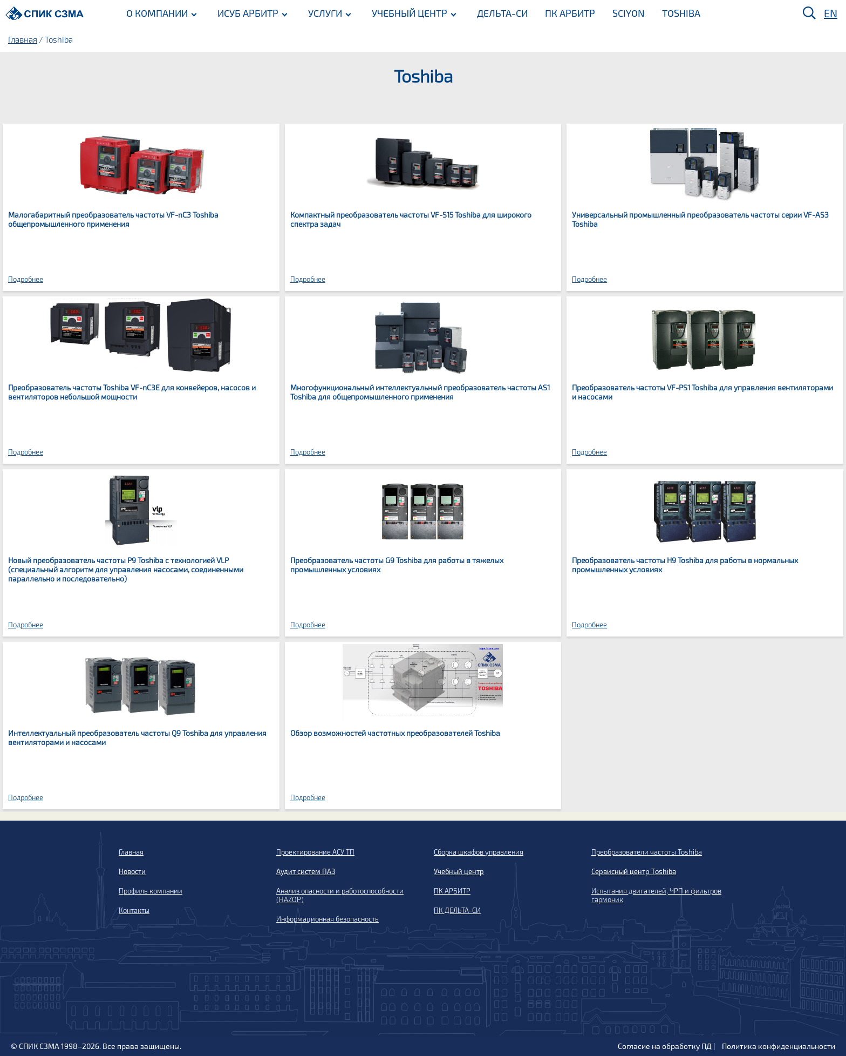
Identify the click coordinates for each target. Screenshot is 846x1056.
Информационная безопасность (327, 919)
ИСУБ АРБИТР (247, 12)
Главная (22, 39)
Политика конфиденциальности (778, 1046)
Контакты (134, 910)
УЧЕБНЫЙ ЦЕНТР (409, 12)
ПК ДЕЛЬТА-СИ (457, 910)
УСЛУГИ (325, 12)
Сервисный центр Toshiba (633, 871)
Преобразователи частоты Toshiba (646, 852)
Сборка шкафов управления (478, 852)
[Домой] (44, 13)
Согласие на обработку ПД (665, 1046)
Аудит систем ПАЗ (305, 871)
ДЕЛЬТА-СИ (502, 12)
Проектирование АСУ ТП (315, 852)
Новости (132, 871)
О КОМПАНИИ (157, 12)
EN (830, 13)
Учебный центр (459, 871)
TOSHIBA (681, 12)
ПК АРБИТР (570, 12)
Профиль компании (150, 890)
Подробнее (25, 279)
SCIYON (628, 12)
